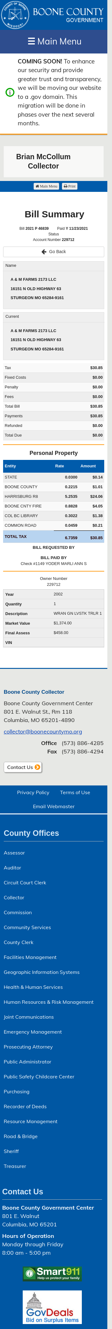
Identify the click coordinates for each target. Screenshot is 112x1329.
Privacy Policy (33, 792)
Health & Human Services (33, 987)
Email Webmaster (54, 806)
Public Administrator (27, 1061)
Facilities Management (30, 957)
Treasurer (15, 1166)
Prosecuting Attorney (28, 1047)
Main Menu (54, 41)
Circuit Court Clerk (25, 882)
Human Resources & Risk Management (49, 1002)
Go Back (53, 252)
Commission (18, 912)
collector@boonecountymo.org (43, 731)
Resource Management (31, 1121)
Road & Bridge (21, 1136)
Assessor (14, 853)
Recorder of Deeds (25, 1106)
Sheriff (11, 1151)
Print (69, 186)
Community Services (27, 927)
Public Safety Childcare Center (39, 1076)
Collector (14, 897)
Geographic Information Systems (42, 972)
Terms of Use (75, 792)
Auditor (12, 867)
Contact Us (20, 767)
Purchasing (17, 1091)
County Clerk (18, 942)
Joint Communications (29, 1017)
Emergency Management (33, 1032)
